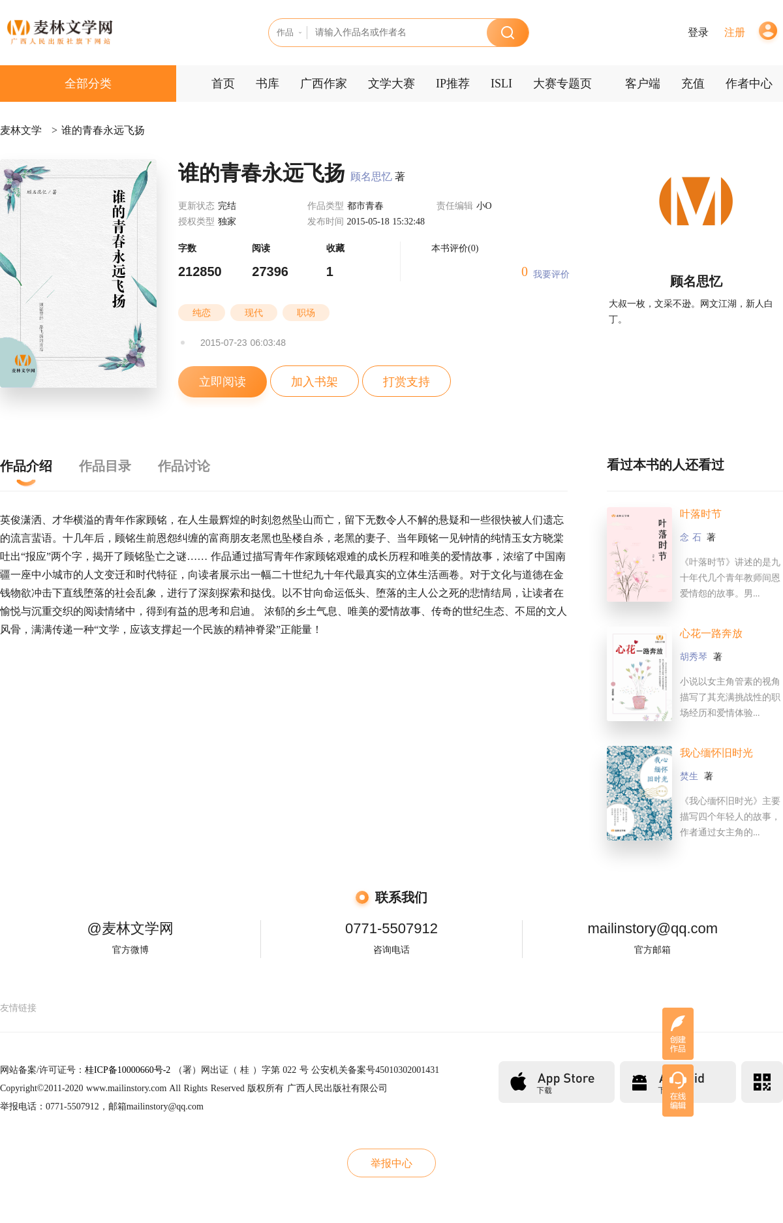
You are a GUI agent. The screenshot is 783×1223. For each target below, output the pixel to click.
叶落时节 (701, 513)
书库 (267, 83)
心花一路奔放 (711, 633)
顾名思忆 (371, 176)
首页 (223, 83)
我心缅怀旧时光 (716, 752)
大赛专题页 (562, 83)
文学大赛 (391, 83)
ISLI (501, 83)
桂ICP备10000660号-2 (127, 1070)
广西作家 (323, 83)
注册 (734, 32)
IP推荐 (453, 83)
